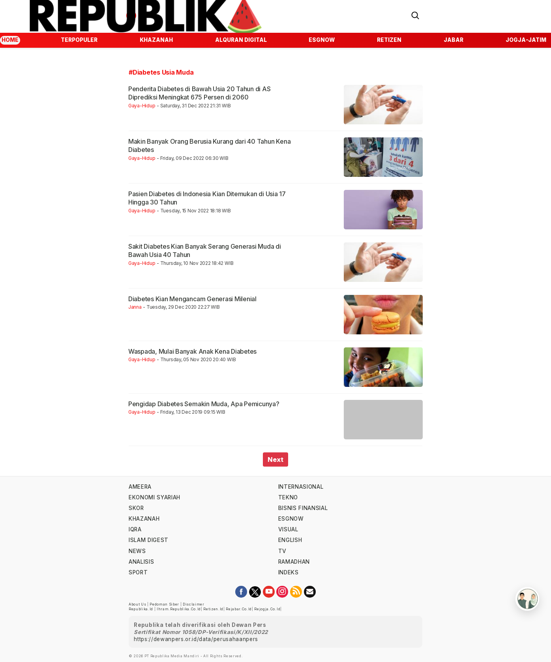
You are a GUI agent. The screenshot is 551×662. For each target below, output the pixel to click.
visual (288, 529)
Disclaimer (193, 604)
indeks (288, 572)
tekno (288, 497)
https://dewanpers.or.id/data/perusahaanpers (196, 639)
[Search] (415, 14)
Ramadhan (294, 562)
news (137, 551)
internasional (301, 487)
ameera (140, 487)
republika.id (141, 609)
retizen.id (213, 609)
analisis (141, 562)
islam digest (149, 540)
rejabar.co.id (239, 609)
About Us (137, 604)
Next (275, 459)
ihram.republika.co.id (179, 609)
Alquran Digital (241, 40)
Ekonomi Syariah (154, 497)
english (290, 540)
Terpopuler (79, 40)
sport (138, 572)
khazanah (144, 519)
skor (136, 508)
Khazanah (156, 40)
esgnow (322, 40)
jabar (453, 40)
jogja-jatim (526, 40)
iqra (135, 529)
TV (282, 551)
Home (10, 40)
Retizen (389, 40)
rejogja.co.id (267, 609)
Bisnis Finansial (303, 508)
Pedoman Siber (164, 604)
